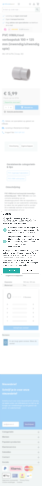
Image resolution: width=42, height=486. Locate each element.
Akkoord (11, 271)
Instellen (30, 271)
